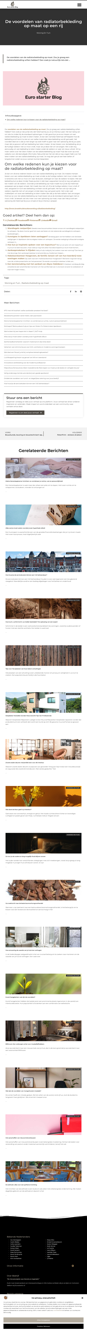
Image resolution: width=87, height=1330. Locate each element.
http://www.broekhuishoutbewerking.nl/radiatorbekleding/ (30, 209)
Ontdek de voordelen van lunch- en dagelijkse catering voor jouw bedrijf (31, 378)
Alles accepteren (43, 1320)
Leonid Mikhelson (53, 1254)
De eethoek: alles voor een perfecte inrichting (21, 1185)
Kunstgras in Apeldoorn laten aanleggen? (28, 236)
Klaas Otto (50, 1240)
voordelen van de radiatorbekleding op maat (27, 129)
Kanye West (14, 1248)
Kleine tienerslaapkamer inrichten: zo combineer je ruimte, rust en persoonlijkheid (35, 321)
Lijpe (48, 1256)
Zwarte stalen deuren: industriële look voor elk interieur (25, 762)
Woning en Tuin (43, 33)
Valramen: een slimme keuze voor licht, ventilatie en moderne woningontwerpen (34, 347)
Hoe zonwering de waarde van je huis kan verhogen (24, 950)
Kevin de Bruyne (16, 1254)
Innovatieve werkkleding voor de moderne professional (25, 363)
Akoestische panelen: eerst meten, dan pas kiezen (23, 316)
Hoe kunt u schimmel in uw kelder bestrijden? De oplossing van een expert (32, 622)
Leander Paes (51, 1252)
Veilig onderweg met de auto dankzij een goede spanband (26, 373)
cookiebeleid (57, 1310)
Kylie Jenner (51, 1246)
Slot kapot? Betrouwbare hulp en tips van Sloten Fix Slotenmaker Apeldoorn (32, 326)
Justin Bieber (14, 1242)
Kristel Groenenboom (54, 1242)
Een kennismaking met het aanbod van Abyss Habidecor (35, 264)
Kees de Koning (15, 1252)
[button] (82, 1298)
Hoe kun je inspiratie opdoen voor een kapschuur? (32, 245)
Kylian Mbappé (52, 1244)
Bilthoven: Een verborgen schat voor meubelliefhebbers (25, 1044)
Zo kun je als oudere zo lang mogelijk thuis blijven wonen (25, 856)
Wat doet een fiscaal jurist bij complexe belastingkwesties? (26, 352)
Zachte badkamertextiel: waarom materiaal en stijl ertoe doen (27, 342)
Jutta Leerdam (15, 1244)
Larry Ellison (51, 1250)
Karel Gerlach (15, 1250)
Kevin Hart (14, 1256)
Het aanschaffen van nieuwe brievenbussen (21, 1138)
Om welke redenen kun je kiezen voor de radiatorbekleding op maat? (36, 120)
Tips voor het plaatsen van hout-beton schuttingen (23, 669)
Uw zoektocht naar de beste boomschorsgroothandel (24, 903)
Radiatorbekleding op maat (35, 283)
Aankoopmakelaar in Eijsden (21, 250)
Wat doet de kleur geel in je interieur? (19, 809)
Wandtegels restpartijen (19, 228)
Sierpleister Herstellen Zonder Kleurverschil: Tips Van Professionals (28, 716)
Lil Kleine (50, 1258)
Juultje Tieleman (16, 1246)
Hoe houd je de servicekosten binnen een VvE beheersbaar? (26, 383)
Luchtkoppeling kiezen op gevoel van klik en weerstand (25, 357)
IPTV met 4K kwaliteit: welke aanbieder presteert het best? (26, 310)
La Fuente (50, 1248)
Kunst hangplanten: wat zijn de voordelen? (20, 997)
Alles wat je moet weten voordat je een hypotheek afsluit (25, 337)
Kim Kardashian (15, 1258)
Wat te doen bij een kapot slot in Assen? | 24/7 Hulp (23, 331)
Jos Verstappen (15, 1240)
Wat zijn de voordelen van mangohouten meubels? (23, 1091)
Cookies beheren (43, 1326)
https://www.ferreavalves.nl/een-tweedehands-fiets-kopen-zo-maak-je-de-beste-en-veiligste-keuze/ (41, 368)
